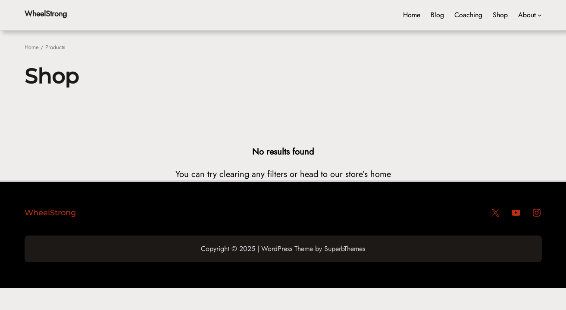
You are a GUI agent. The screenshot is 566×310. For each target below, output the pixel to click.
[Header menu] (540, 15)
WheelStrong (46, 13)
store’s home (368, 174)
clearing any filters (253, 174)
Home (32, 47)
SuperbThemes (344, 249)
